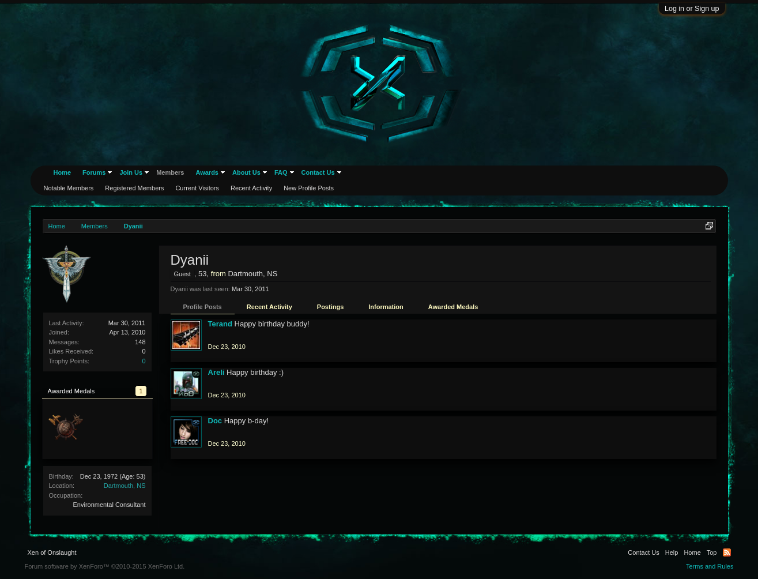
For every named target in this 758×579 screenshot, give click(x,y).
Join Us (130, 172)
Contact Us (318, 172)
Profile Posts (202, 306)
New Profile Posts (309, 188)
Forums (93, 172)
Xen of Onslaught (52, 552)
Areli (216, 372)
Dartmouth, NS (125, 485)
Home (62, 172)
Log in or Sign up (692, 9)
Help (671, 552)
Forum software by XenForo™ (105, 566)
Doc (215, 420)
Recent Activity (269, 306)
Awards (206, 172)
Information (385, 306)
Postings (330, 306)
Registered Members (134, 188)
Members (170, 172)
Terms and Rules (710, 566)
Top (712, 552)
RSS (727, 552)
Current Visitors (197, 188)
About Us (246, 172)
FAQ (281, 172)
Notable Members (69, 188)
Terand (220, 323)
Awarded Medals (453, 306)
